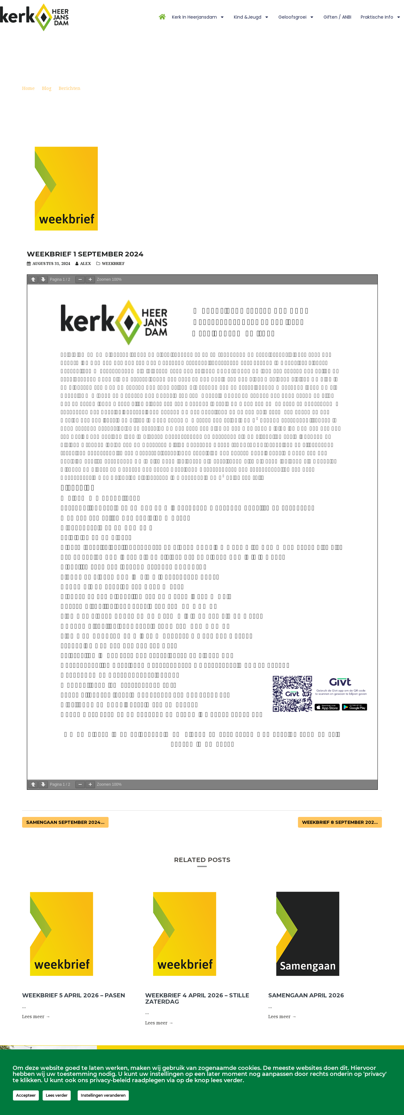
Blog (46, 88)
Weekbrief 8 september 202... (340, 822)
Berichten (69, 88)
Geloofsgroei (296, 17)
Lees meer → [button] (36, 1016)
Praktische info (381, 17)
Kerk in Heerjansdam (198, 17)
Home (28, 88)
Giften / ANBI (337, 17)
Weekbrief (113, 263)
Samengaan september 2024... (65, 822)
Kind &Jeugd (251, 17)
